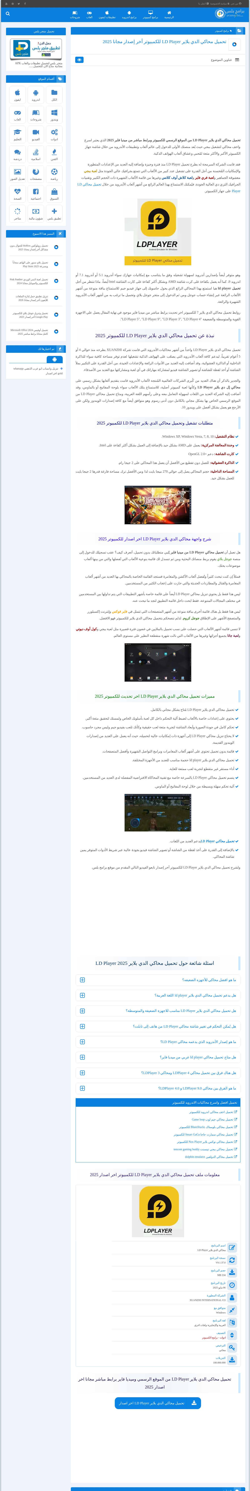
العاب (92, 13)
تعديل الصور (18, 173)
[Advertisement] (157, 111)
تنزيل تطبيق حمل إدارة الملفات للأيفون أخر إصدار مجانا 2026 (32, 298)
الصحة (18, 193)
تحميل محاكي (218, 873)
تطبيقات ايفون (110, 13)
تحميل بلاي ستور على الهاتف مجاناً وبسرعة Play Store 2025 (30, 264)
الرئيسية (172, 13)
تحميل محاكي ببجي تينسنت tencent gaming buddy (197, 1181)
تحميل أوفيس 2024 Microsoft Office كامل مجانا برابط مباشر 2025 (29, 332)
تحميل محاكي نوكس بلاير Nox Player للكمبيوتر (199, 1174)
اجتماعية (37, 193)
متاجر (18, 212)
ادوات (55, 133)
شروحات (78, 13)
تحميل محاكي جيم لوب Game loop (206, 1151)
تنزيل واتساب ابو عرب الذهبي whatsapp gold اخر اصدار (38, 371)
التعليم (18, 133)
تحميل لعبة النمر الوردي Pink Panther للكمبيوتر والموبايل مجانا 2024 (32, 281)
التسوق (55, 193)
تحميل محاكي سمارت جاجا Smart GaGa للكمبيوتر (197, 1166)
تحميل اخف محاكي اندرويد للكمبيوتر (205, 1144)
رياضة (55, 173)
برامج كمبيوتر (153, 13)
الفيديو (37, 133)
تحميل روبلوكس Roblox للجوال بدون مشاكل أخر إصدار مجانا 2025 (30, 247)
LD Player (202, 873)
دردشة (18, 153)
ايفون (18, 94)
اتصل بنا (207, 3)
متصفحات (37, 173)
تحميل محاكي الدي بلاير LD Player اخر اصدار (151, 1373)
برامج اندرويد (132, 13)
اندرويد (37, 94)
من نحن (239, 3)
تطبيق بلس (55, 212)
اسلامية (37, 153)
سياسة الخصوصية (223, 3)
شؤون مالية (37, 212)
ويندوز (55, 113)
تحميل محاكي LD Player (210, 196)
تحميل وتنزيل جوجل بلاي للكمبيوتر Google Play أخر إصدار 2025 (30, 315)
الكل (55, 94)
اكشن (55, 153)
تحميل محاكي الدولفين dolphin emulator (203, 1188)
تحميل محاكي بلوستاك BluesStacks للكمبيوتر (200, 1159)
